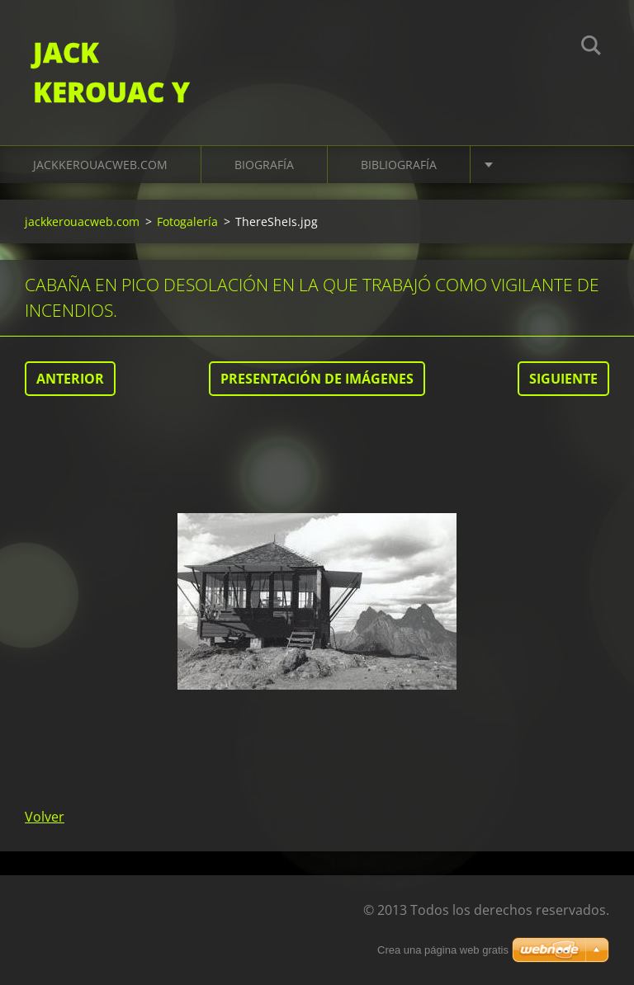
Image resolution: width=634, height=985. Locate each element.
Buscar (591, 48)
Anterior (70, 379)
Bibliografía (399, 164)
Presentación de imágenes (317, 379)
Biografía (264, 164)
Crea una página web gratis (443, 950)
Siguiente (563, 379)
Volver (44, 817)
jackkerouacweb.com (100, 164)
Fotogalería (187, 221)
